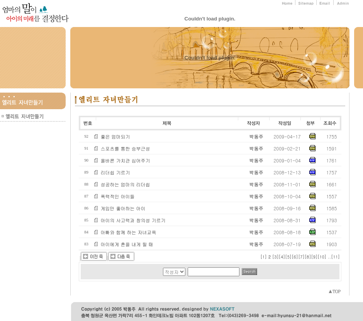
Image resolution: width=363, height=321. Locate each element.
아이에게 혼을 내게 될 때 (127, 244)
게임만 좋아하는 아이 (123, 208)
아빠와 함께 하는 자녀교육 (128, 232)
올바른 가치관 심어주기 (125, 160)
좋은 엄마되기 (115, 136)
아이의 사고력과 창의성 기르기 (133, 220)
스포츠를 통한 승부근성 (125, 148)
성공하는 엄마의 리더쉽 (125, 184)
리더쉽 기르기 (115, 172)
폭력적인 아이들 (118, 196)
